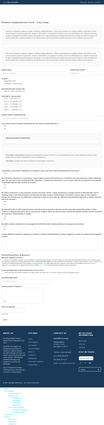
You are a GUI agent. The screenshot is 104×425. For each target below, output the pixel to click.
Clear (5, 301)
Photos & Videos (34, 349)
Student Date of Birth (78, 70)
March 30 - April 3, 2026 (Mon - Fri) (13, 91)
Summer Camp (13, 396)
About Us (31, 352)
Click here (42, 265)
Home (30, 339)
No (4, 129)
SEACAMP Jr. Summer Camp (12, 84)
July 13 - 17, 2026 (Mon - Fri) (11, 104)
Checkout (97, 2)
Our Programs (33, 342)
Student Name (7, 70)
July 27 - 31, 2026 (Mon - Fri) (11, 107)
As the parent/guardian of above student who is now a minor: (23, 270)
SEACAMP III (17, 405)
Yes (4, 126)
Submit (5, 319)
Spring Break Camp (9, 81)
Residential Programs (19, 410)
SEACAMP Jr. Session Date (11, 96)
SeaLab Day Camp (18, 412)
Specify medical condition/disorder (14, 115)
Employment (32, 358)
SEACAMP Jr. (17, 398)
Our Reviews (32, 345)
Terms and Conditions (35, 361)
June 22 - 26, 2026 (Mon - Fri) (12, 101)
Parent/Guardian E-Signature (12, 286)
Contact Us (32, 355)
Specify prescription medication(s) (18, 138)
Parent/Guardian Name (10, 278)
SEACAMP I (16, 400)
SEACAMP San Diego (61, 338)
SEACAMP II (16, 403)
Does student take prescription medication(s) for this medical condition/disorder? (30, 123)
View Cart (90, 2)
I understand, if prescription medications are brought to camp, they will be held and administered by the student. (41, 171)
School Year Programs (16, 407)
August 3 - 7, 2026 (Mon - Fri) (12, 110)
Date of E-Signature (8, 307)
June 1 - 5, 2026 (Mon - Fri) (11, 99)
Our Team (11, 419)
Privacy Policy (32, 365)
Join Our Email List (86, 358)
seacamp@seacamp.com (66, 363)
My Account (83, 2)
